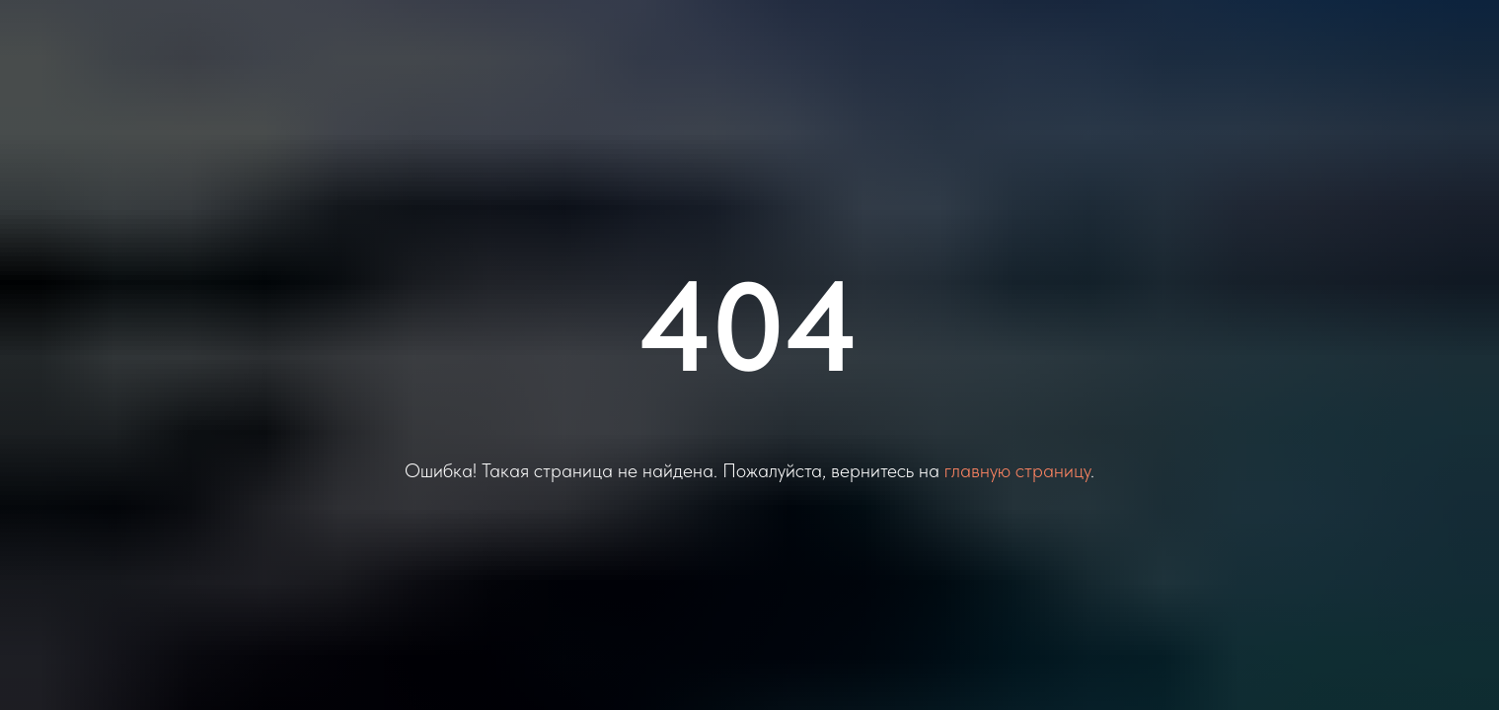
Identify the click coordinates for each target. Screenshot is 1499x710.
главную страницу (1017, 470)
